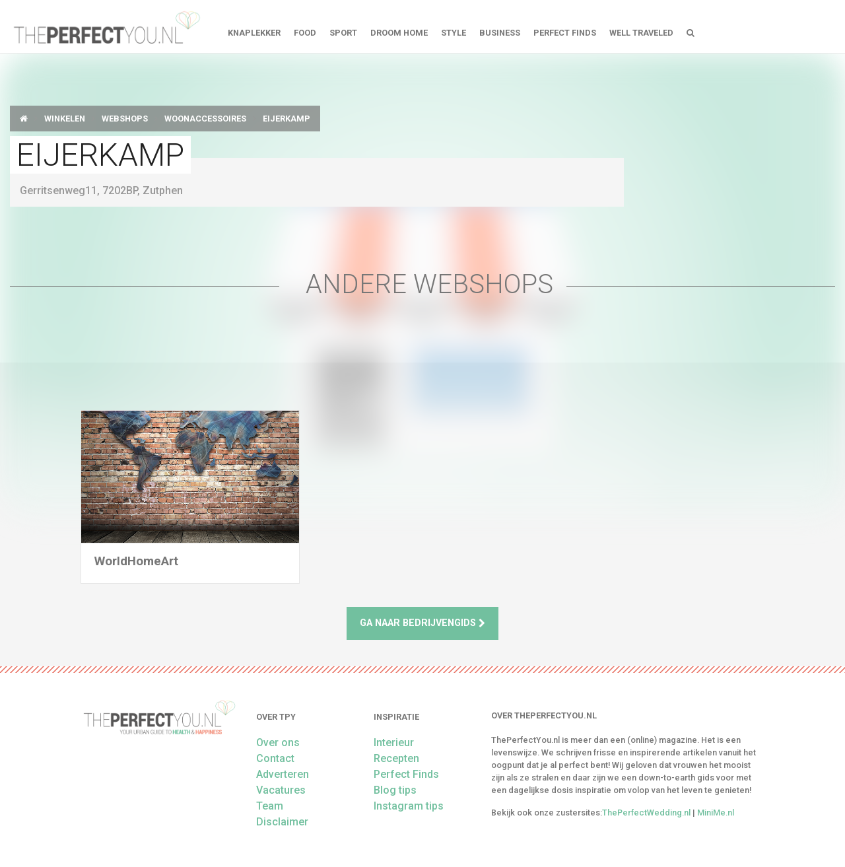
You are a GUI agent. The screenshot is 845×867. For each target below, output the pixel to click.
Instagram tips (409, 806)
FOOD (305, 33)
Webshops (125, 118)
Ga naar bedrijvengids (422, 623)
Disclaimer (282, 821)
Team (269, 806)
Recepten (396, 758)
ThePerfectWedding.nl (646, 812)
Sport (343, 33)
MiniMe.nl (715, 812)
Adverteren (282, 774)
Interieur (394, 742)
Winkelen (64, 118)
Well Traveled (641, 33)
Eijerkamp (286, 118)
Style (453, 33)
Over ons (278, 742)
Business (499, 33)
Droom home (399, 33)
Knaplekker (254, 33)
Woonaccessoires (205, 118)
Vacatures (281, 790)
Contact (275, 758)
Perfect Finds (564, 33)
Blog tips (395, 790)
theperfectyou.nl (105, 26)
